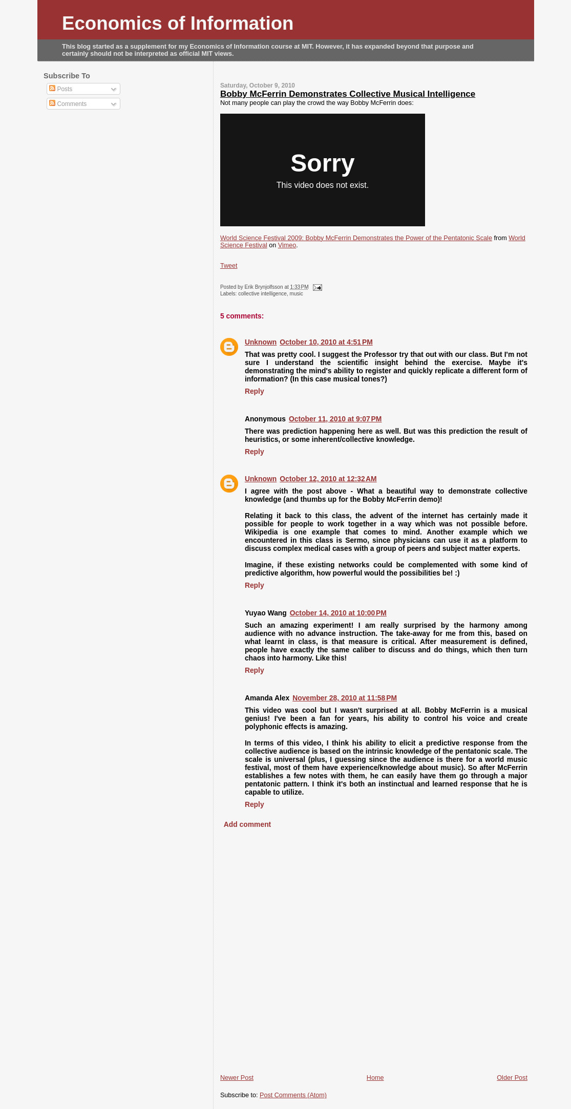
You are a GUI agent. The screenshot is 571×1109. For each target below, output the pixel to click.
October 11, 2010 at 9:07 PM (335, 419)
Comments (68, 104)
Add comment (247, 824)
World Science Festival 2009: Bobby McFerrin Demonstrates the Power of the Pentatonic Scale (356, 238)
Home (375, 1077)
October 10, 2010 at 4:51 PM (326, 342)
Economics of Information (178, 23)
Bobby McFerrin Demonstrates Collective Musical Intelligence (347, 94)
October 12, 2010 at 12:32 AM (328, 479)
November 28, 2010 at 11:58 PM (344, 698)
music (296, 293)
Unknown (261, 342)
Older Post (512, 1077)
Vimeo (287, 245)
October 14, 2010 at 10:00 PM (338, 613)
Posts (60, 89)
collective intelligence (262, 293)
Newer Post (236, 1077)
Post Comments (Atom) (293, 1095)
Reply (254, 391)
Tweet (229, 265)
